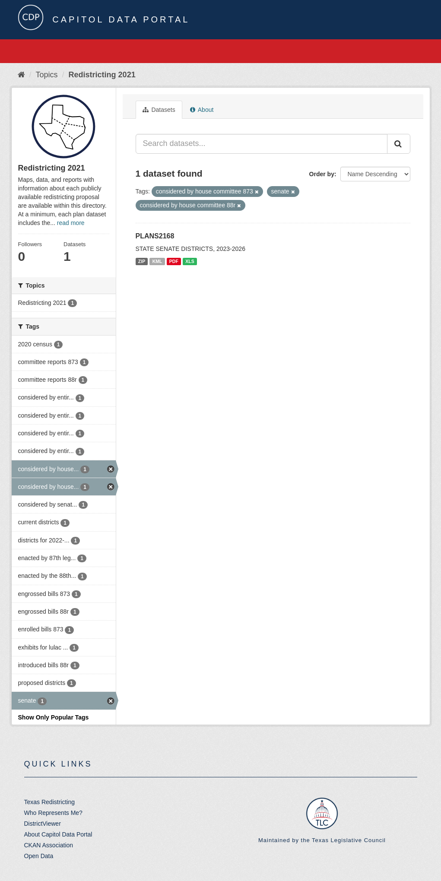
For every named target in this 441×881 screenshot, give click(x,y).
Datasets (159, 109)
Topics (47, 74)
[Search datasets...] (261, 144)
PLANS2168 (155, 236)
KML (157, 261)
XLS (189, 261)
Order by (321, 174)
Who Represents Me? (53, 812)
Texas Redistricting (49, 802)
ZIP (141, 261)
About (202, 109)
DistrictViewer (42, 823)
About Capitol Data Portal (58, 834)
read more (71, 222)
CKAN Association (48, 845)
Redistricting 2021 (102, 74)
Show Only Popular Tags (53, 717)
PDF (173, 261)
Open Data (39, 855)
